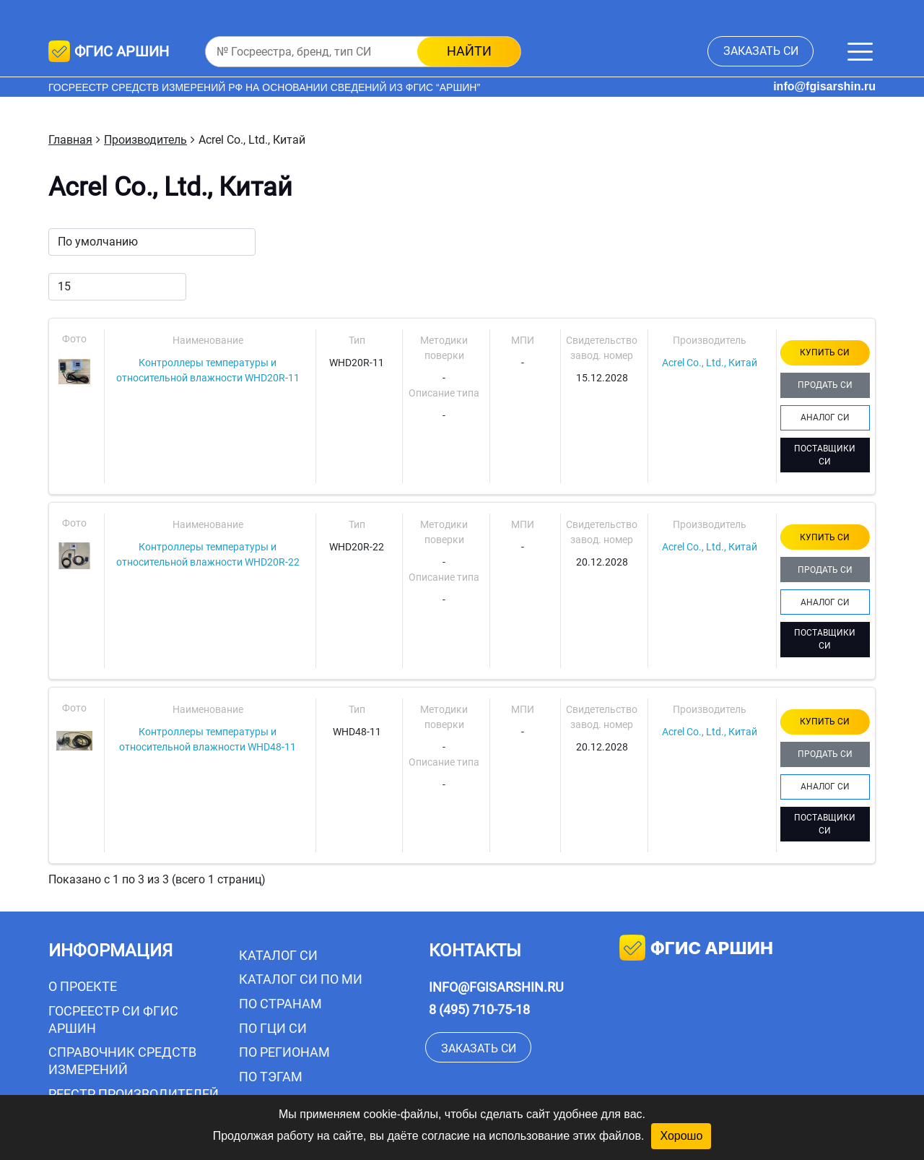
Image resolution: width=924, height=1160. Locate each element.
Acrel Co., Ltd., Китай (709, 362)
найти (469, 51)
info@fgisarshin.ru (824, 86)
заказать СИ (760, 51)
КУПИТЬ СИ (825, 352)
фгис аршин (696, 949)
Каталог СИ (278, 955)
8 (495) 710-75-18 (479, 1009)
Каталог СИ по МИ (300, 979)
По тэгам (270, 1076)
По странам (280, 1003)
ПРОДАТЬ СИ (825, 385)
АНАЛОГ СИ (825, 417)
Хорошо (681, 1136)
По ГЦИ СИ (273, 1028)
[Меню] (860, 52)
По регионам (284, 1052)
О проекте (82, 986)
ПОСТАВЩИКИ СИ (824, 455)
